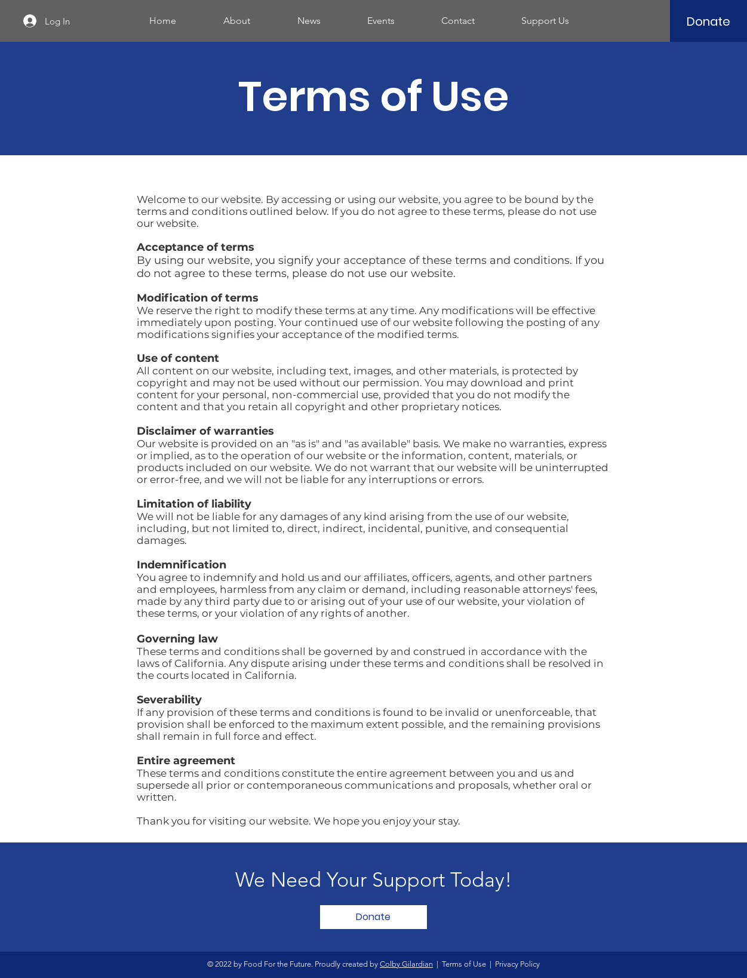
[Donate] (708, 21)
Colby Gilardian (406, 963)
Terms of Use (464, 963)
